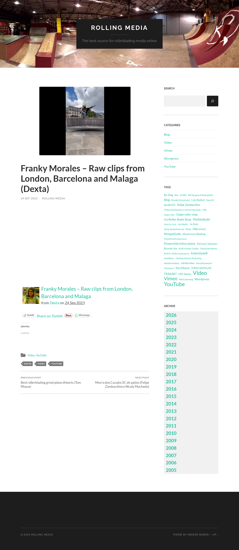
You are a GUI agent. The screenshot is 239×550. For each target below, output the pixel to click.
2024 (171, 330)
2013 (171, 411)
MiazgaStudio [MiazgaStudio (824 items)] (172, 234)
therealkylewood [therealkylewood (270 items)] (204, 263)
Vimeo (168, 150)
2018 (171, 374)
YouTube (41, 355)
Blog (167, 134)
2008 (171, 448)
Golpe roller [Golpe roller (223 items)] (169, 214)
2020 (171, 359)
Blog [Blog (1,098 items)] (167, 199)
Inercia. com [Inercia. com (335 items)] (170, 224)
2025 (171, 322)
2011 (171, 425)
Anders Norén (198, 534)
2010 (171, 433)
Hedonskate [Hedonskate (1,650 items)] (201, 219)
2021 (171, 352)
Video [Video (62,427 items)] (200, 273)
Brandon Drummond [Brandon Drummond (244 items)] (180, 200)
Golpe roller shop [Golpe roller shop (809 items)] (187, 214)
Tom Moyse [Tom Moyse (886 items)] (182, 268)
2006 (171, 462)
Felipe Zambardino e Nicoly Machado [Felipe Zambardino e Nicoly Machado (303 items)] (182, 210)
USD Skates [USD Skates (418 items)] (184, 273)
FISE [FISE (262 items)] (205, 210)
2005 (171, 470)
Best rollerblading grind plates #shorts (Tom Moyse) (52, 382)
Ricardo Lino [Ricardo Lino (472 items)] (170, 248)
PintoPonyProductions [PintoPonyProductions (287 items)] (175, 239)
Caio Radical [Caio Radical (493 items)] (198, 199)
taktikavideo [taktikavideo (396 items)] (188, 263)
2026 (171, 315)
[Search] (212, 101)
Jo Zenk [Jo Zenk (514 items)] (194, 224)
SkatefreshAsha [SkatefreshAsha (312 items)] (171, 263)
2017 (171, 381)
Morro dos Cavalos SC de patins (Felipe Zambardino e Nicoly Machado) (117, 382)
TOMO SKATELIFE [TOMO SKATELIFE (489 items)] (201, 268)
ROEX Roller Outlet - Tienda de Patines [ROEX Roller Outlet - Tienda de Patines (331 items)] (198, 248)
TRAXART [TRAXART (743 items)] (170, 273)
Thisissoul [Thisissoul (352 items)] (169, 268)
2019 (171, 366)
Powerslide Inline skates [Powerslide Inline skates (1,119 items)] (179, 243)
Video (31, 355)
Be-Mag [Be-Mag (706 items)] (168, 195)
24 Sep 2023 (29, 198)
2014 (171, 403)
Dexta (54, 303)
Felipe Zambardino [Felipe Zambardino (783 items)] (188, 204)
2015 (171, 396)
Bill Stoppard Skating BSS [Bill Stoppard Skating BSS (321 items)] (200, 195)
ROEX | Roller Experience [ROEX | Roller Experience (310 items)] (176, 253)
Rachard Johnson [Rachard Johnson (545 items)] (207, 243)
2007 (171, 455)
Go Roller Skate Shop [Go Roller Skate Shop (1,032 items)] (177, 219)
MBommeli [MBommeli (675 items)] (199, 229)
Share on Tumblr (50, 315)
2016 (171, 389)
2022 (171, 344)
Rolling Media (119, 27)
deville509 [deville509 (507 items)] (170, 204)
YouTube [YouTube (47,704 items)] (174, 284)
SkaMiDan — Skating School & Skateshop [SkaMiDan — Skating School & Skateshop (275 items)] (183, 258)
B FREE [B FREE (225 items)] (183, 195)
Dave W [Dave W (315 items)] (210, 200)
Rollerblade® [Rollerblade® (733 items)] (199, 253)
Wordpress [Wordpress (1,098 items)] (202, 279)
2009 (171, 440)
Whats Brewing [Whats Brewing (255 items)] (186, 279)
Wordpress (171, 158)
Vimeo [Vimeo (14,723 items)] (170, 278)
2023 (171, 337)
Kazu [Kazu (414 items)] (188, 229)
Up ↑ (215, 534)
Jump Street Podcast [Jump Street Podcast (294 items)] (174, 229)
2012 (171, 418)
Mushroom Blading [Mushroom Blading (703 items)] (194, 234)
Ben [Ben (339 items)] (177, 195)
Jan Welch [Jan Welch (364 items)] (183, 224)
